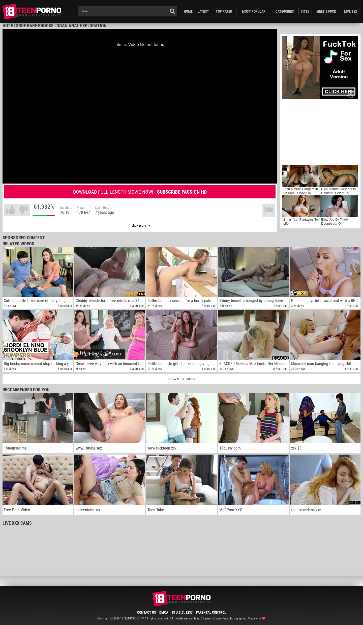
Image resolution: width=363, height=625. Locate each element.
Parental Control (211, 612)
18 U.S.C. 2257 (182, 612)
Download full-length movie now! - (140, 192)
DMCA (163, 612)
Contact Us (146, 612)
